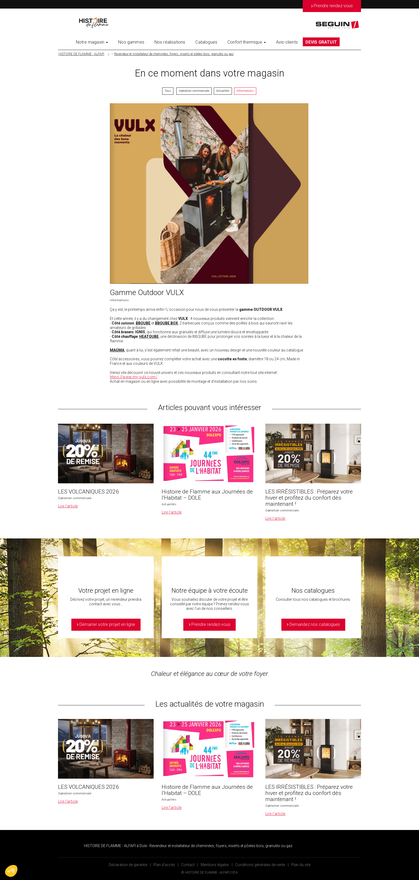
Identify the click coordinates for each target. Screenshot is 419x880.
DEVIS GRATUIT (321, 42)
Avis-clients (287, 42)
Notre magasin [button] (92, 42)
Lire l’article (68, 506)
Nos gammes (131, 42)
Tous (168, 91)
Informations (245, 91)
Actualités (223, 91)
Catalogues (206, 42)
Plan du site (301, 865)
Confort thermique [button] (246, 42)
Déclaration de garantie (128, 865)
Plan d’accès (164, 865)
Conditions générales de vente (260, 865)
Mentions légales (215, 865)
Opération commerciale (194, 91)
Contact (188, 865)
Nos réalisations (169, 42)
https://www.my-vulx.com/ (133, 377)
